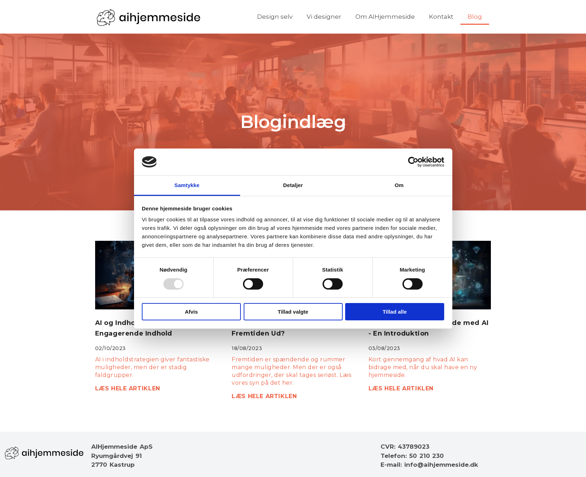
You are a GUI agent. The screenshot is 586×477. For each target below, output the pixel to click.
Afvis (191, 312)
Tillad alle (395, 312)
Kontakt (441, 16)
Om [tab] (399, 185)
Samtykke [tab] (186, 185)
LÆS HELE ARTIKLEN (127, 388)
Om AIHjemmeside (385, 16)
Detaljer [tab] (293, 185)
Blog (475, 16)
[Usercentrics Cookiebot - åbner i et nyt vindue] (413, 162)
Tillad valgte (293, 312)
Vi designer (324, 16)
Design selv (274, 16)
